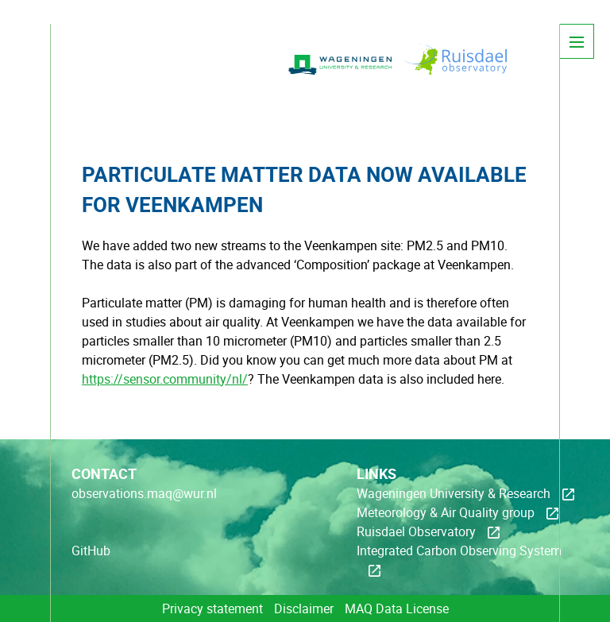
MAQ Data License (397, 608)
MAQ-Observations (169, 75)
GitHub (90, 550)
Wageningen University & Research (453, 493)
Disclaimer (304, 608)
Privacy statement (212, 608)
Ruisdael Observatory (416, 531)
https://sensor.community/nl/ (165, 379)
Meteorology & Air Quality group (446, 512)
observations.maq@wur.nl (144, 493)
